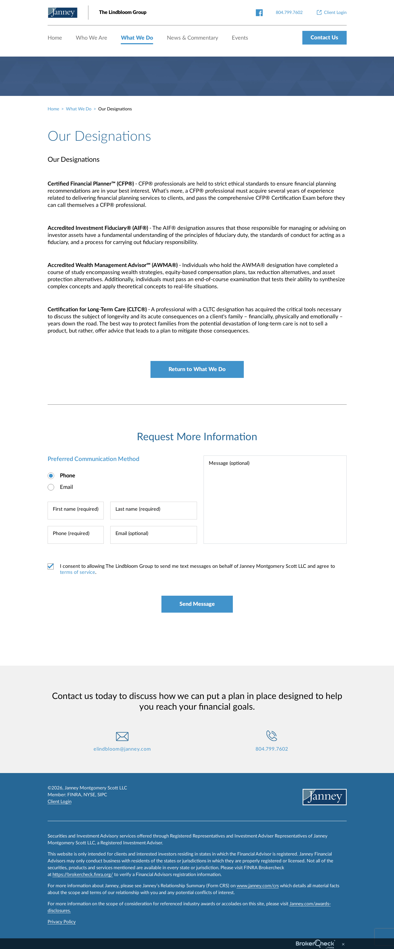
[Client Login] (331, 12)
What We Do (137, 38)
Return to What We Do (197, 369)
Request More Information (197, 437)
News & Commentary (192, 38)
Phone (67, 475)
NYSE (89, 794)
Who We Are (91, 38)
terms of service (77, 572)
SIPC (102, 794)
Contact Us (324, 37)
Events (240, 38)
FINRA (74, 794)
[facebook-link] (259, 12)
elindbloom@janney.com (122, 749)
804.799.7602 (272, 749)
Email (66, 487)
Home (55, 38)
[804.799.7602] (289, 12)
